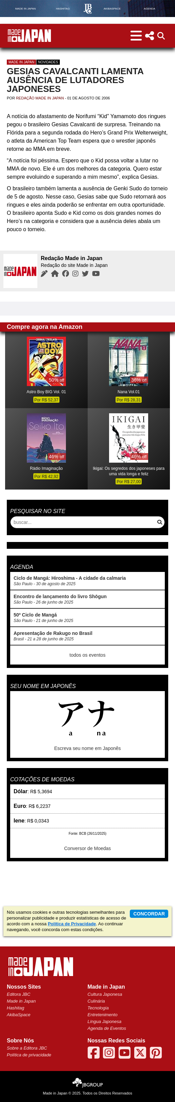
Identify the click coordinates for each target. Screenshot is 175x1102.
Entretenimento (103, 1014)
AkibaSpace (18, 1014)
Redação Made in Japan (40, 98)
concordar (149, 913)
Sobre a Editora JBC (27, 1048)
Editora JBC (18, 994)
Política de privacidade (29, 1054)
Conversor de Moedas (87, 848)
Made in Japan (21, 62)
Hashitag (15, 1007)
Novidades (48, 62)
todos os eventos (88, 655)
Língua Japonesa (105, 1021)
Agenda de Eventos (107, 1028)
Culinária (96, 1001)
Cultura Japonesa (105, 994)
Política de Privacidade (72, 923)
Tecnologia (98, 1007)
